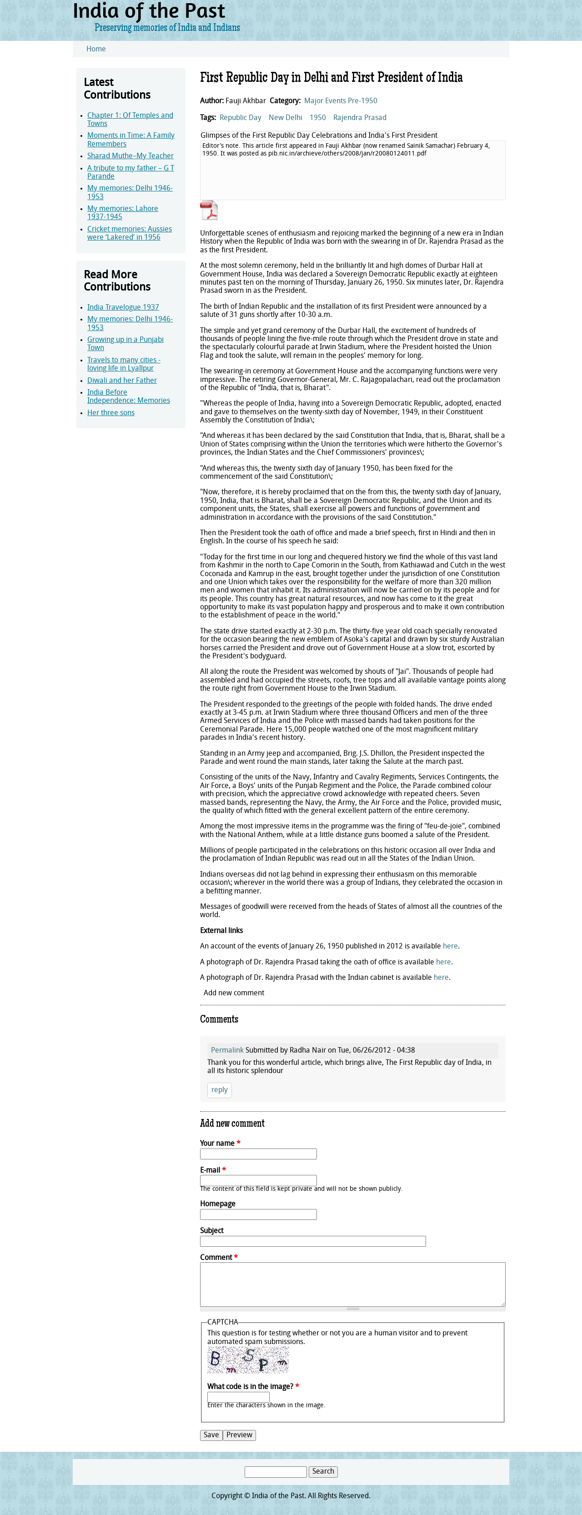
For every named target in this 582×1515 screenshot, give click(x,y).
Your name (220, 1144)
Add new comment (234, 993)
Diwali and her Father (122, 381)
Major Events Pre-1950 (340, 101)
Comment (219, 1258)
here (450, 946)
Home (96, 49)
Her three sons (111, 413)
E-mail (213, 1170)
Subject (211, 1231)
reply (219, 1090)
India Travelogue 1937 (123, 307)
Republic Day (240, 118)
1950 (318, 118)
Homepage (218, 1204)
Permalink (227, 1050)
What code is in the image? (253, 1387)
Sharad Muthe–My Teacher (130, 156)
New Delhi (285, 118)
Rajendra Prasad (359, 118)
